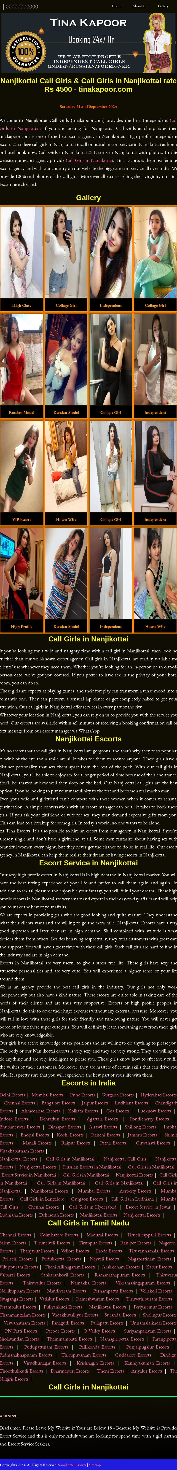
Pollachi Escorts (17, 1258)
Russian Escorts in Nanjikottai (92, 1166)
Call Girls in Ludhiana (132, 1198)
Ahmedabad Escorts (40, 1110)
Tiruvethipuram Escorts (149, 1298)
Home (117, 5)
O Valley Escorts (99, 1330)
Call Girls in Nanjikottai (89, 160)
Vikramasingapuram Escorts (143, 1282)
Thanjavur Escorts (37, 1250)
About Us (140, 5)
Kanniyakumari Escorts (147, 1362)
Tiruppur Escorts (95, 1242)
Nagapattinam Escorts (149, 1258)
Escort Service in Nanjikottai (28, 1174)
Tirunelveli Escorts (52, 1242)
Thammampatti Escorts (69, 1338)
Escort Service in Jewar (148, 1206)
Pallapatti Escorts (107, 1322)
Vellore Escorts (75, 1250)
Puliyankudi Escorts (63, 1306)
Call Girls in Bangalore (42, 1198)
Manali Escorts (37, 1142)
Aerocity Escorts (135, 1190)
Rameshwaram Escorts (97, 1298)
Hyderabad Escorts (158, 1094)
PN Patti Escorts (21, 1330)
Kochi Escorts (70, 1134)
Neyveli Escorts (104, 1258)
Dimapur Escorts (64, 1126)
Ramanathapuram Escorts (119, 1274)
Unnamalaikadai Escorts (153, 1322)
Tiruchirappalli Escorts (149, 1234)
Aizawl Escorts (103, 1126)
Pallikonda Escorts (97, 1346)
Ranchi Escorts (105, 1134)
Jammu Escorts (142, 1134)
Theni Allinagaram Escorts (70, 1266)
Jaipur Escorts (95, 1102)
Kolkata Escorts (83, 1110)
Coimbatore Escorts (59, 1234)
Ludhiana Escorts (131, 1102)
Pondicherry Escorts (149, 1118)
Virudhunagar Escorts (45, 1362)
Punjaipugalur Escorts (147, 1346)
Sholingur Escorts (160, 1314)
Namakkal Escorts (88, 1282)
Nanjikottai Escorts (37, 1166)
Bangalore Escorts (58, 1102)
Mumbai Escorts (47, 1094)
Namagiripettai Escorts (122, 1338)
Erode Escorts (109, 1250)
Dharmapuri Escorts (70, 1370)
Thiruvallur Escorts (42, 1282)
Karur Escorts (159, 1266)
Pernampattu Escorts (113, 1290)
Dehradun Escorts (57, 1118)
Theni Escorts (110, 1370)
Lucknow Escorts (154, 1110)
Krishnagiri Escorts (95, 1362)
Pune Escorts (82, 1094)
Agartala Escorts (103, 1118)
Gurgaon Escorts (118, 1094)
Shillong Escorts (140, 1126)
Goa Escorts (118, 1110)
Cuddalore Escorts (133, 1354)
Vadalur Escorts (54, 1298)
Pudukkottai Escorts (61, 1258)
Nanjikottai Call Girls (124, 1158)
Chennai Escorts (19, 1102)
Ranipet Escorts (135, 1242)
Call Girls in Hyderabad (92, 1206)
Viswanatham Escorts (24, 1322)
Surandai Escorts (121, 1314)
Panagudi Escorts (68, 1322)
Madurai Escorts (102, 1234)
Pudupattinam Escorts (46, 1346)
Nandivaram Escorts (66, 1290)
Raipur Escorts (76, 1142)
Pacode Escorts (60, 1330)
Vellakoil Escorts (156, 1290)
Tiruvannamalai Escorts (151, 1250)
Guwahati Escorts (153, 1142)
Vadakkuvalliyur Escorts (75, 1314)
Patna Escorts (113, 1142)
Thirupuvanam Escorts (83, 1354)
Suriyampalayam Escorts (147, 1330)
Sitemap (95, 1464)
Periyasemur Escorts (153, 1306)
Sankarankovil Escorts (62, 1274)
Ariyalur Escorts (146, 1370)
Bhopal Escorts (35, 1134)
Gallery (163, 5)
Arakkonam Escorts (121, 1266)
